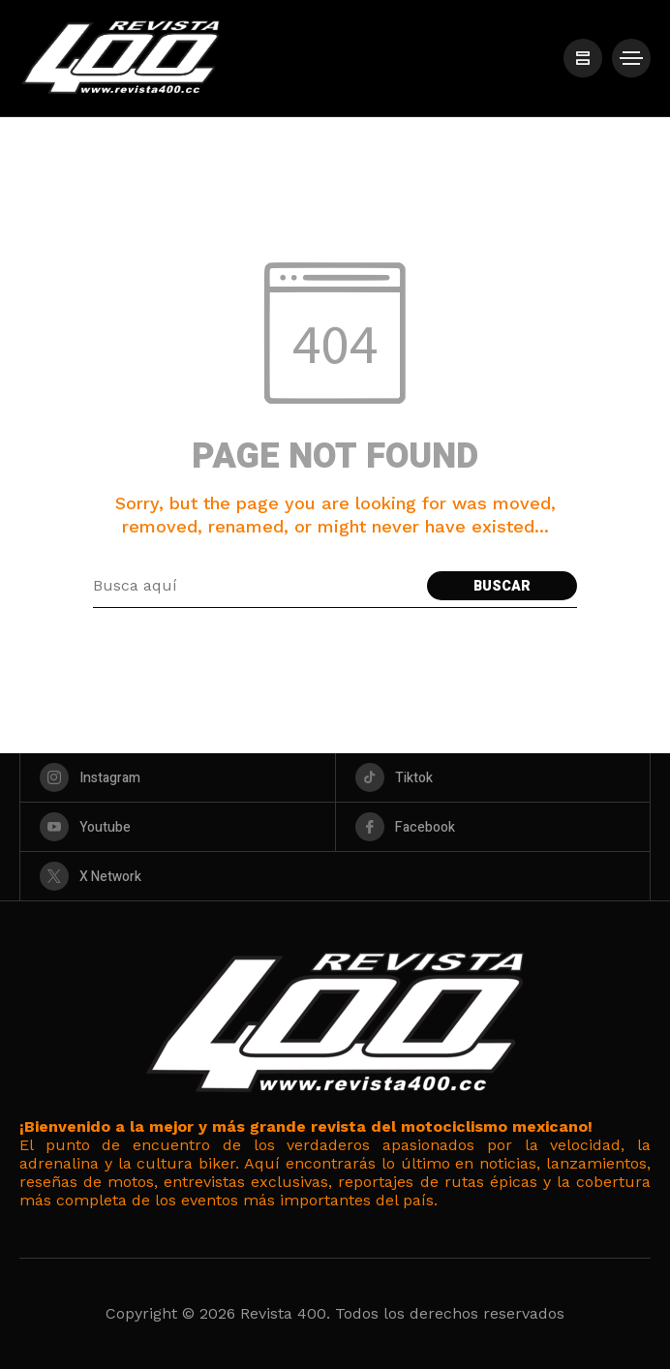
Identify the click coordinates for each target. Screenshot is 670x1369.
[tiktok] (493, 777)
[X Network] (335, 876)
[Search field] (255, 585)
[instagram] (177, 777)
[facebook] (493, 827)
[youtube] (177, 827)
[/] (582, 58)
